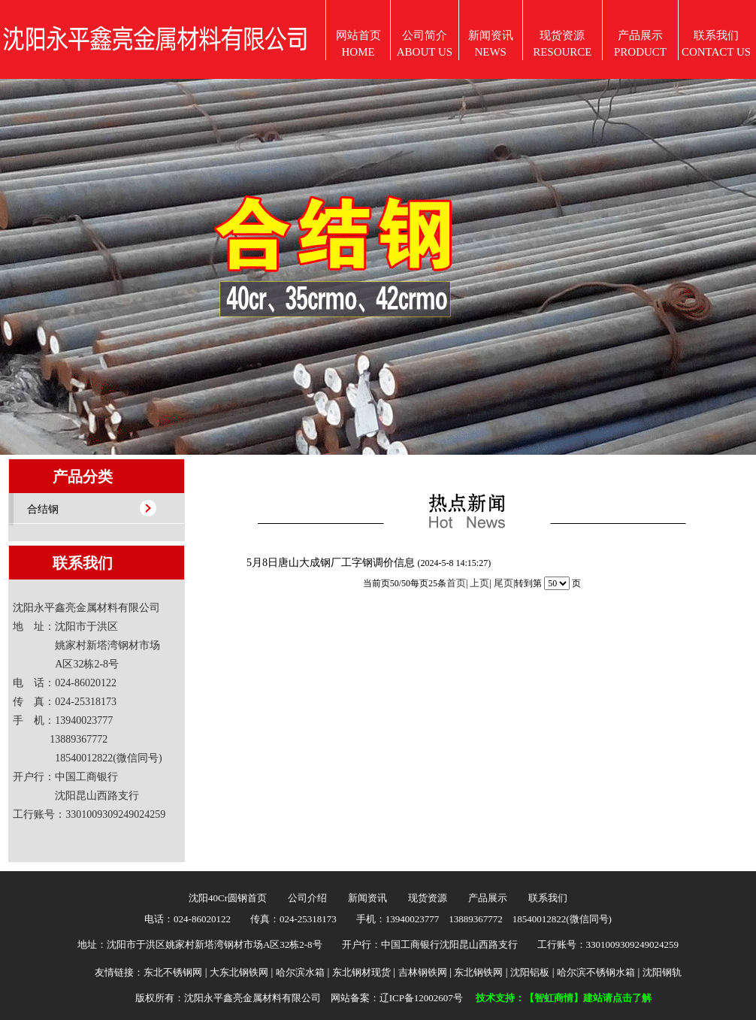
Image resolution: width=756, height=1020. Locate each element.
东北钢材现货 (361, 972)
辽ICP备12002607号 (421, 997)
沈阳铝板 (529, 972)
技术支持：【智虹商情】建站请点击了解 (564, 997)
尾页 (503, 583)
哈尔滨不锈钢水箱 (596, 972)
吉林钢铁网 (422, 972)
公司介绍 (307, 897)
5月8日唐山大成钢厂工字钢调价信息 (332, 562)
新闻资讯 (367, 897)
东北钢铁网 (478, 972)
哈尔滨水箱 (300, 972)
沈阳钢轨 (662, 972)
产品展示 (487, 897)
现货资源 (427, 897)
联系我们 (547, 897)
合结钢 (43, 509)
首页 (456, 583)
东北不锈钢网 (173, 972)
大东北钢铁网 (239, 972)
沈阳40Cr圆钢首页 (228, 897)
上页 (479, 583)
